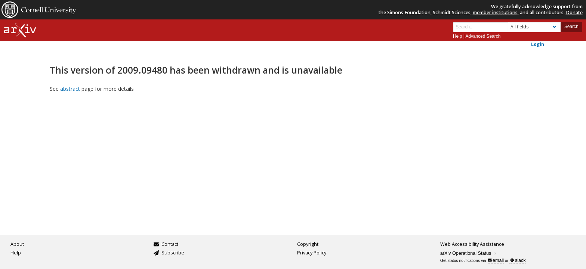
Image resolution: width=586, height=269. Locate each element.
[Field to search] (534, 27)
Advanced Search (482, 36)
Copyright (307, 244)
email (496, 260)
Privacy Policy (311, 253)
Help (457, 36)
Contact (169, 244)
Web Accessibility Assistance (472, 244)
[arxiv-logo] (20, 30)
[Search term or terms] (480, 27)
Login (537, 44)
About (17, 244)
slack (517, 260)
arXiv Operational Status (468, 253)
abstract (70, 88)
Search (571, 26)
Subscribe (172, 253)
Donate (574, 12)
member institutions (495, 12)
